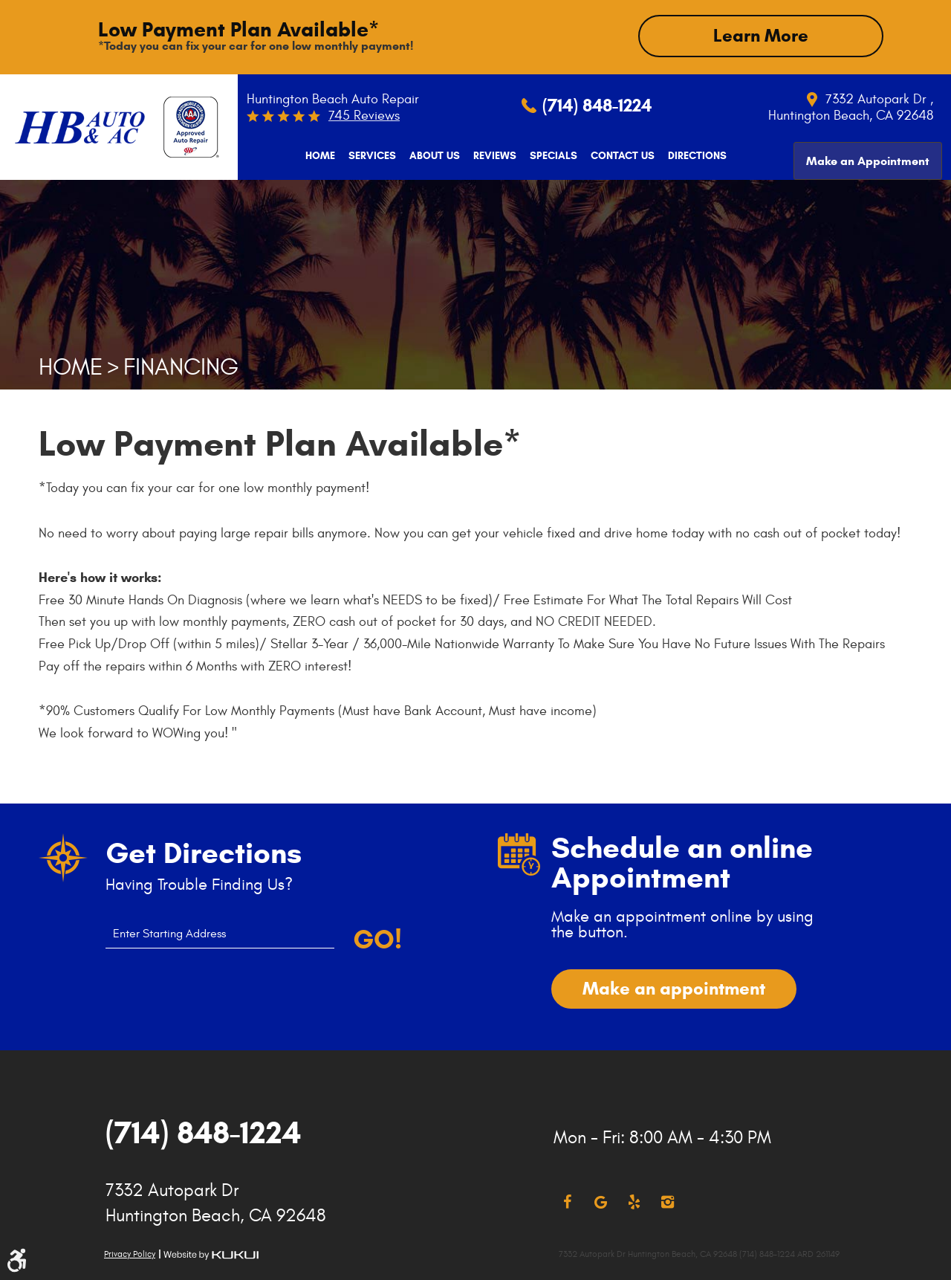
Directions (695, 156)
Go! (377, 939)
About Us (432, 156)
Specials (551, 156)
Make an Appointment (867, 155)
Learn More (760, 36)
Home (318, 156)
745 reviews (364, 115)
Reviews (492, 156)
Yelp (634, 1202)
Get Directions (204, 853)
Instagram (667, 1202)
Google (600, 1202)
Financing (180, 367)
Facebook (567, 1202)
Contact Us (620, 156)
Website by (211, 1255)
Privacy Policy (129, 1254)
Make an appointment (673, 988)
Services (370, 156)
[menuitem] (318, 156)
